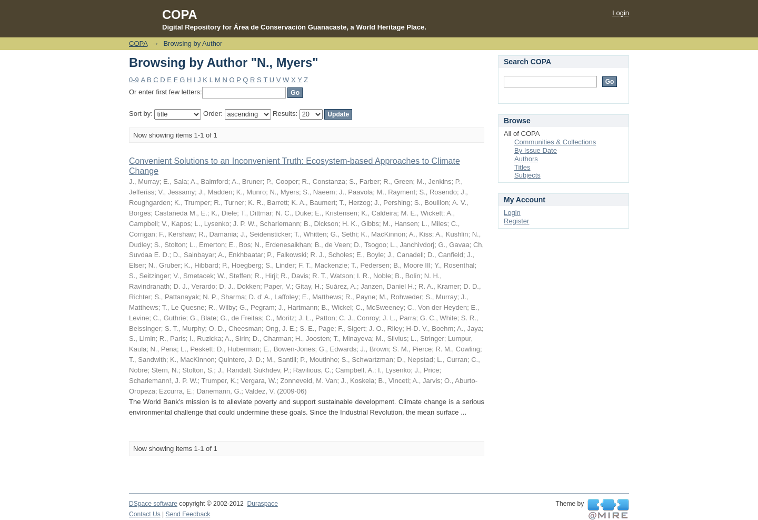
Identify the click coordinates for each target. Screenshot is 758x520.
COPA (138, 43)
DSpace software (153, 503)
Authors (526, 159)
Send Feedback (188, 514)
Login (620, 13)
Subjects (527, 175)
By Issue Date (535, 150)
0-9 (134, 80)
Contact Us (145, 514)
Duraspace (262, 503)
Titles (522, 167)
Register (516, 221)
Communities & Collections (555, 142)
